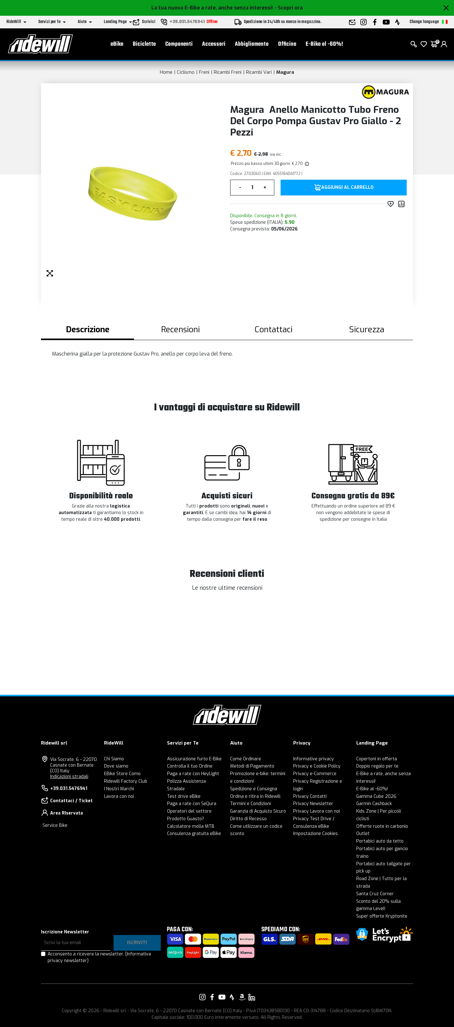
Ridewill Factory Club (125, 781)
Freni (204, 72)
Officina (287, 44)
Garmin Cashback (374, 804)
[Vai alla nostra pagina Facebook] (212, 997)
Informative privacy (313, 759)
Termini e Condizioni (250, 804)
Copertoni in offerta (376, 759)
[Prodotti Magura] (385, 92)
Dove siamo (116, 766)
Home (166, 72)
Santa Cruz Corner (375, 894)
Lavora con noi (119, 796)
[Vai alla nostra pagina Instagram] (202, 997)
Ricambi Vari (259, 72)
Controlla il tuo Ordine (189, 766)
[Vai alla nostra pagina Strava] (232, 997)
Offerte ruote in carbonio (382, 826)
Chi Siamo (114, 759)
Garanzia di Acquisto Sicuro (258, 811)
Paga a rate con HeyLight (193, 774)
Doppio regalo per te (377, 766)
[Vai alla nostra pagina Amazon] (242, 997)
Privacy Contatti (310, 796)
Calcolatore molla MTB (190, 826)
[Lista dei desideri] (424, 44)
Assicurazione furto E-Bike (194, 759)
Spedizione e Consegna (253, 789)
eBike (117, 44)
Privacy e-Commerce (314, 774)
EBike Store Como (122, 774)
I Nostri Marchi (119, 789)
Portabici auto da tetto (380, 841)
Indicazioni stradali (69, 777)
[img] (306, 163)
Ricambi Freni (228, 72)
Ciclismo (186, 72)
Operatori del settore (189, 811)
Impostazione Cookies (315, 834)
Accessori (213, 44)
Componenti (179, 44)
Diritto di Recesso (248, 819)
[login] (444, 44)
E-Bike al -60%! (324, 44)
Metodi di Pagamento (252, 766)
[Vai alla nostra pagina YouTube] (222, 997)
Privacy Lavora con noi (316, 811)
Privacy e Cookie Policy (316, 766)
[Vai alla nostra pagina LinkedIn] (251, 997)
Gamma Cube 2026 (376, 796)
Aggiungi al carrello (347, 187)
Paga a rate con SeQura (191, 804)
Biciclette (144, 44)
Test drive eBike (184, 796)
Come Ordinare (245, 759)
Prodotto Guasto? (185, 819)
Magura (285, 72)
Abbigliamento (252, 44)
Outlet (363, 834)
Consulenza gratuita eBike (194, 834)
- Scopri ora (288, 7)
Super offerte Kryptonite (381, 916)
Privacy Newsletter (313, 804)
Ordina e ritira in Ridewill (255, 796)
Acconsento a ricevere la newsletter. (99, 957)
